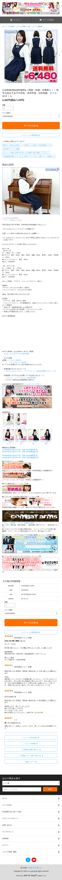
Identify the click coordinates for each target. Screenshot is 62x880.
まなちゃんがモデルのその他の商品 (16, 353)
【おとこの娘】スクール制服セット (44, 156)
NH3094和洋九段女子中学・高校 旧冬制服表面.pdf (20, 452)
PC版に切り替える (34, 868)
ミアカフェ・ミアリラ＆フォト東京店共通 (20, 378)
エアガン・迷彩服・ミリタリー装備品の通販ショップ (21, 523)
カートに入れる (31, 125)
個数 (3, 105)
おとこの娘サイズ (25, 156)
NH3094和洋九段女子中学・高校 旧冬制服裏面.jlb (19, 455)
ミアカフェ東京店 (14, 360)
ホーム (4, 26)
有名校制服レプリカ (45, 145)
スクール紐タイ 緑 (33, 442)
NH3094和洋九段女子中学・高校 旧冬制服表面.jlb (19, 449)
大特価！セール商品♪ (30, 145)
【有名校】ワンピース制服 (11, 149)
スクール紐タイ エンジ (8, 442)
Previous (3, 55)
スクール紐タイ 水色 (45, 442)
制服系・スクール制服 (18, 26)
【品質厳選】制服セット (10, 156)
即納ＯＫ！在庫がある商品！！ (12, 145)
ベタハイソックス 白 (8, 426)
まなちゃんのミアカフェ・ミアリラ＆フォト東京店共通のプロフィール (30, 371)
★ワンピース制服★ (35, 26)
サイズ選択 (6, 113)
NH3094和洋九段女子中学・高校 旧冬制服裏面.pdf (20, 457)
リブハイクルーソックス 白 (21, 426)
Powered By (31, 875)
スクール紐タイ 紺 (21, 442)
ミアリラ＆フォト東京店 (17, 362)
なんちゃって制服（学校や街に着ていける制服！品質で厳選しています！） (26, 152)
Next (59, 55)
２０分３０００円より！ (34, 384)
